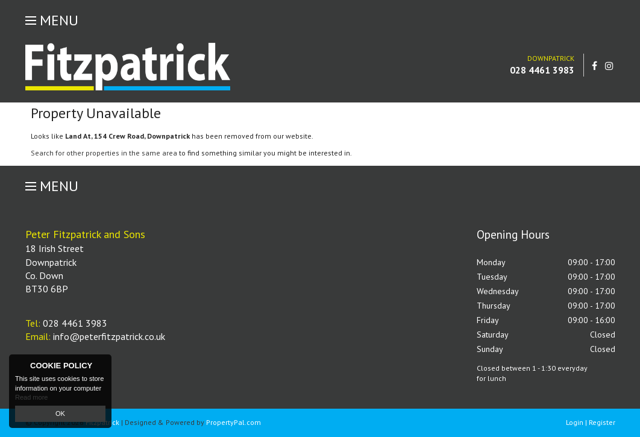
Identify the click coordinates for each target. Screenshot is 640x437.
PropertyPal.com (233, 422)
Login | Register (590, 422)
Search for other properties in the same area (104, 152)
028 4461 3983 (542, 70)
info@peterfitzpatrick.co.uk (109, 336)
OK (60, 413)
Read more (31, 397)
